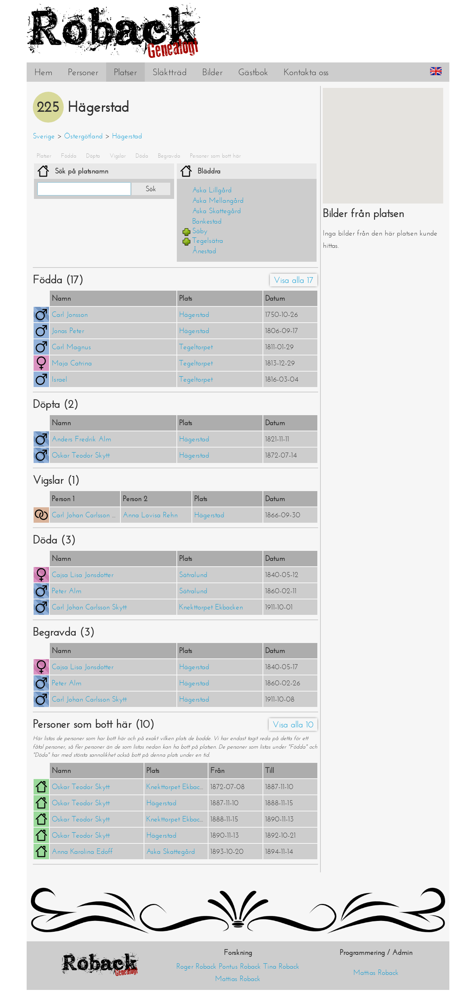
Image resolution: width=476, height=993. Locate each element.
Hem (43, 72)
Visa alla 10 (293, 724)
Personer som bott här (215, 155)
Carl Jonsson (70, 314)
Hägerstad (127, 136)
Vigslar (118, 155)
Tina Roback (281, 966)
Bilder (212, 72)
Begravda (169, 155)
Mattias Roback (238, 978)
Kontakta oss (306, 72)
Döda (142, 155)
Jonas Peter (68, 331)
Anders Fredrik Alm (81, 439)
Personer (83, 72)
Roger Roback (196, 966)
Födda (68, 155)
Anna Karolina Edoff (82, 851)
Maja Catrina (72, 363)
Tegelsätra (207, 240)
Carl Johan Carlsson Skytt (89, 515)
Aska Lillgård (212, 190)
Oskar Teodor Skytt (81, 455)
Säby (199, 231)
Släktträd (169, 72)
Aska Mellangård (218, 200)
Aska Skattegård (216, 211)
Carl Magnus (71, 347)
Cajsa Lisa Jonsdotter (82, 575)
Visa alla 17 (293, 280)
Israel (59, 379)
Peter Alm (66, 591)
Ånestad (204, 251)
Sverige (44, 136)
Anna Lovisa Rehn (150, 515)
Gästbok (253, 72)
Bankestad (207, 221)
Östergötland (83, 136)
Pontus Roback (240, 966)
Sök (151, 189)
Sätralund (193, 575)
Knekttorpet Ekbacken (211, 607)
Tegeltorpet (196, 347)
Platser (125, 72)
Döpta (93, 155)
